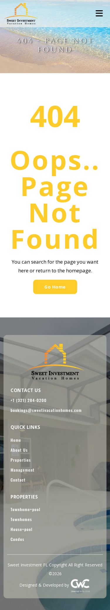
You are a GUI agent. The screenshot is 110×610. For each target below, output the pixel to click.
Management (23, 470)
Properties (21, 460)
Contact (18, 480)
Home (16, 440)
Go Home (55, 287)
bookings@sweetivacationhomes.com (46, 410)
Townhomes (21, 519)
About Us (19, 450)
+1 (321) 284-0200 (29, 400)
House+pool (22, 529)
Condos (17, 539)
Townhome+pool (25, 509)
